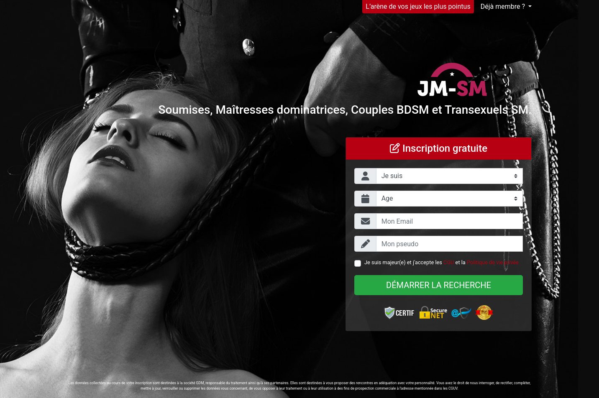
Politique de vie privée (493, 262)
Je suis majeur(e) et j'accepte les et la (441, 262)
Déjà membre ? (504, 6)
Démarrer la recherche (438, 285)
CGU (448, 262)
